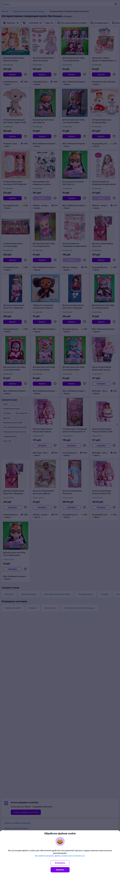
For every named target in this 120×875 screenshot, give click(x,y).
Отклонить (60, 863)
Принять (60, 869)
